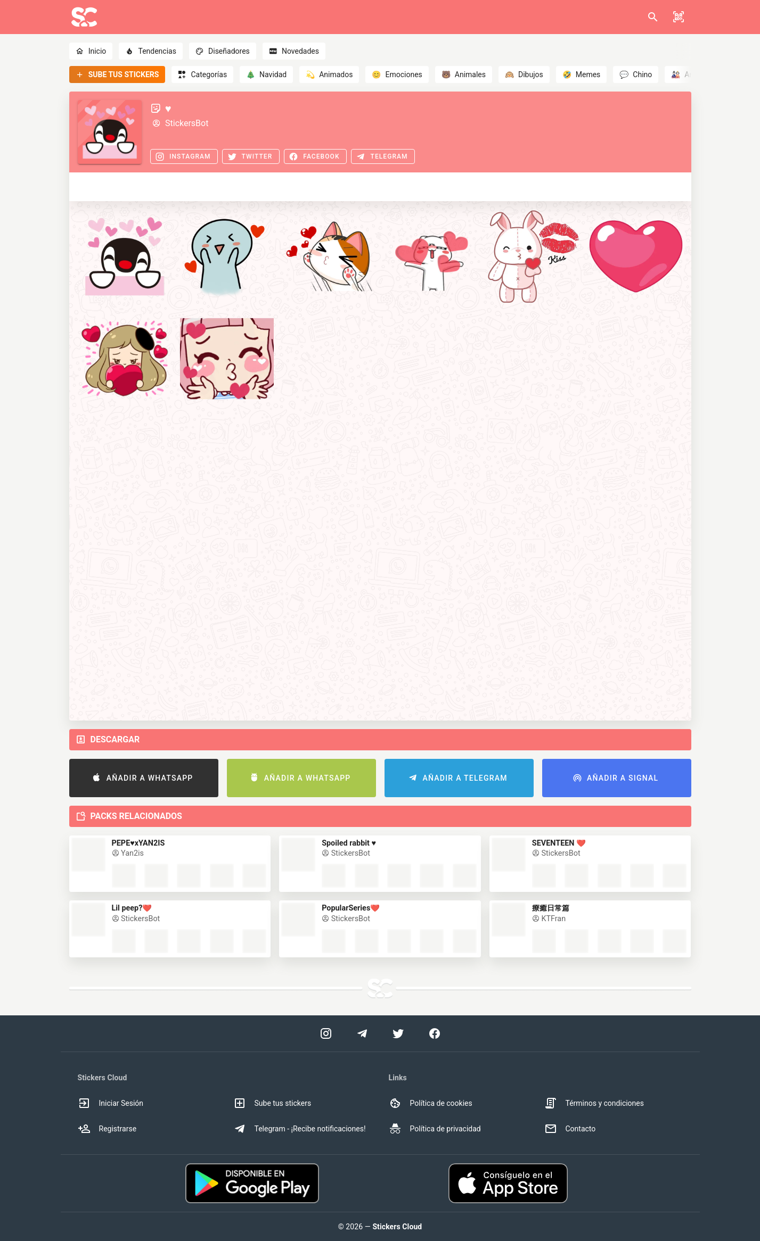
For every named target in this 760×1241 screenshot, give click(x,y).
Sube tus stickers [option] (272, 1103)
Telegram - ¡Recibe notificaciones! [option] (299, 1128)
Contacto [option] (570, 1128)
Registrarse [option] (107, 1128)
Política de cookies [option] (430, 1103)
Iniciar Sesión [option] (111, 1103)
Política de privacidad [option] (435, 1128)
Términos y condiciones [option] (594, 1103)
